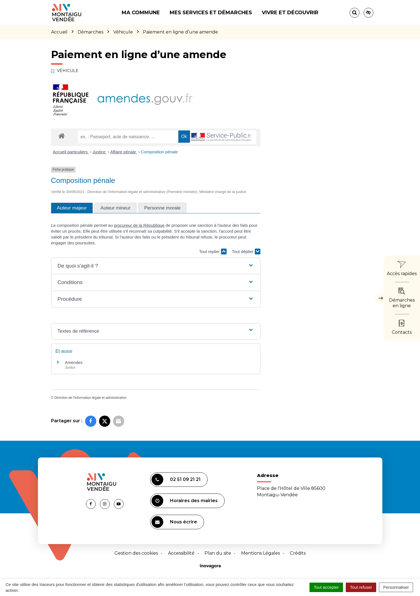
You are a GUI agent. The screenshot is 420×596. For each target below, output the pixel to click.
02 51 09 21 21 (176, 479)
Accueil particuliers (71, 151)
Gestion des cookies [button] (136, 553)
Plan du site (218, 553)
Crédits (298, 553)
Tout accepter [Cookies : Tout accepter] (326, 587)
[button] (155, 266)
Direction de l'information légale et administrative (90, 398)
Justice (99, 151)
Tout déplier (246, 251)
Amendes (74, 362)
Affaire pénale (123, 151)
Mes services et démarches (211, 12)
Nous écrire (174, 522)
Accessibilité (181, 553)
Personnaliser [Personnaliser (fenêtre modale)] (396, 587)
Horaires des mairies (185, 501)
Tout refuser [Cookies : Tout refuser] (361, 587)
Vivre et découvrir (290, 12)
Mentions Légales (260, 553)
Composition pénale (159, 151)
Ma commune (141, 12)
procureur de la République (139, 225)
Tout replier (212, 251)
